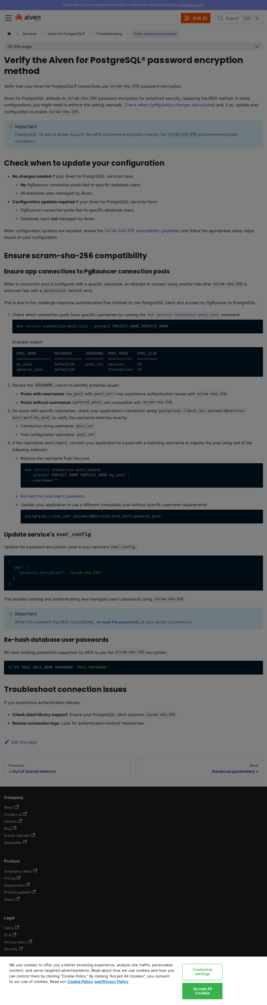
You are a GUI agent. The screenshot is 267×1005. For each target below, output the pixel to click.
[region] (133, 981)
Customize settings (202, 971)
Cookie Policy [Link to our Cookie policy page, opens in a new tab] (80, 981)
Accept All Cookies (202, 991)
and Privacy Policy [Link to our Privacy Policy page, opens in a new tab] (111, 981)
